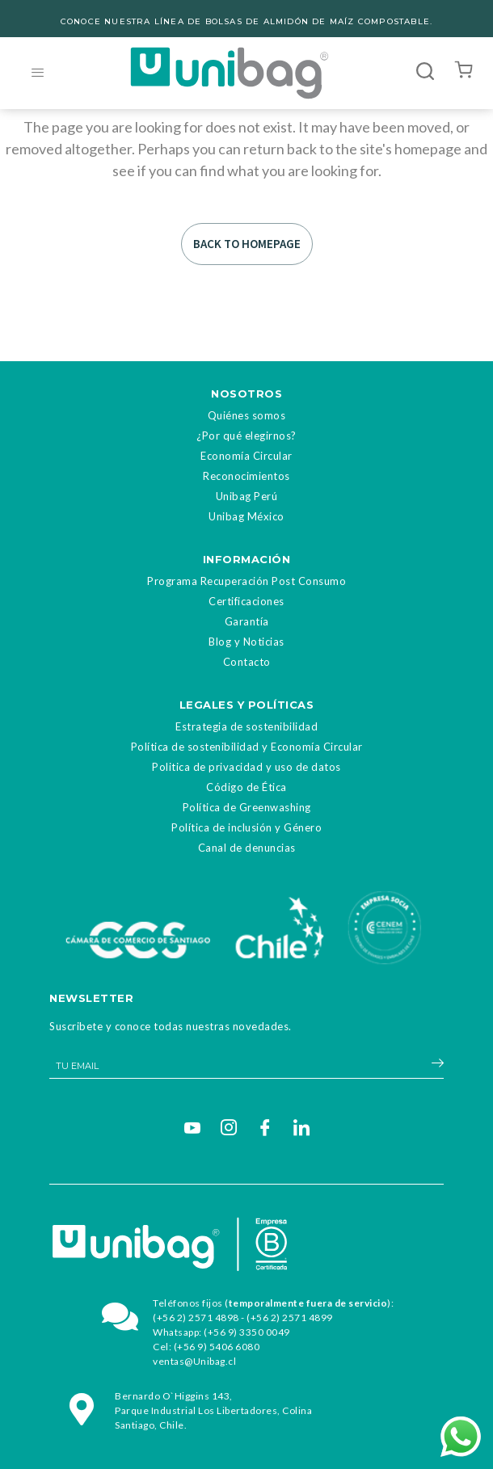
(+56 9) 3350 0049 (247, 1332)
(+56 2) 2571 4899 (290, 1317)
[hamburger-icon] (37, 73)
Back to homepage (247, 243)
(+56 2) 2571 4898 (196, 1317)
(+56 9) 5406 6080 (217, 1347)
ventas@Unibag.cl (194, 1361)
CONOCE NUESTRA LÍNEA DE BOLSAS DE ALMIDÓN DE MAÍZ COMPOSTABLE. (246, 21)
